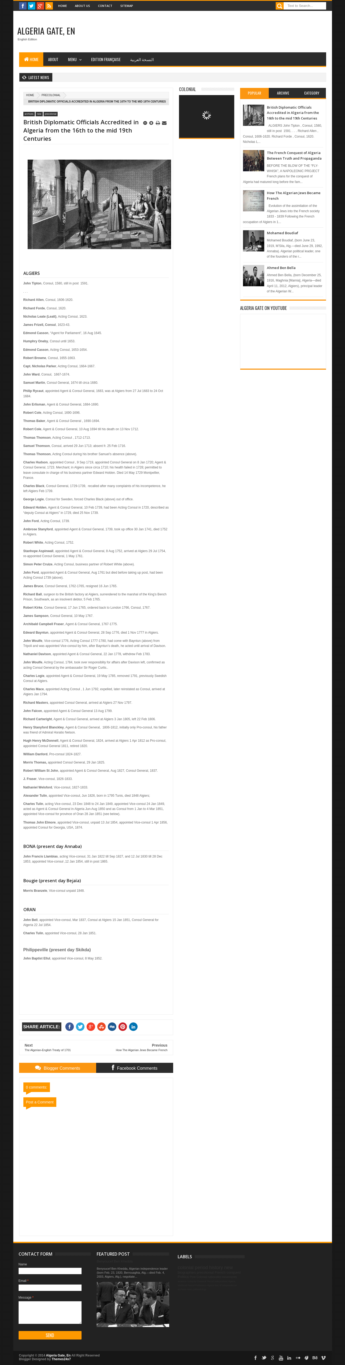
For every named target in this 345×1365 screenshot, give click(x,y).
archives (29, 114)
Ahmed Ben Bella (281, 267)
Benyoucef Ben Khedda (115, 1261)
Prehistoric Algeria (204, 1285)
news (190, 1289)
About (53, 59)
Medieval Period (186, 1285)
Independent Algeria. (225, 1281)
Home (62, 6)
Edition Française (106, 59)
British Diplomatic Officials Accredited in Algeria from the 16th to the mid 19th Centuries (293, 113)
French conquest (228, 1272)
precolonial (51, 95)
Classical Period (205, 1281)
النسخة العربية (142, 59)
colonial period (193, 1267)
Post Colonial (198, 1276)
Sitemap (126, 6)
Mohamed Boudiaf (282, 233)
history (216, 1267)
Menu (72, 59)
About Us (82, 6)
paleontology (199, 1289)
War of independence (226, 1285)
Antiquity (191, 1281)
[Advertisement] (229, 32)
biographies (187, 1272)
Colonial (187, 89)
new (39, 114)
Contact (105, 6)
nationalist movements (222, 1276)
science (182, 1281)
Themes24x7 (61, 1359)
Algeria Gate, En (46, 30)
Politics (183, 1277)
